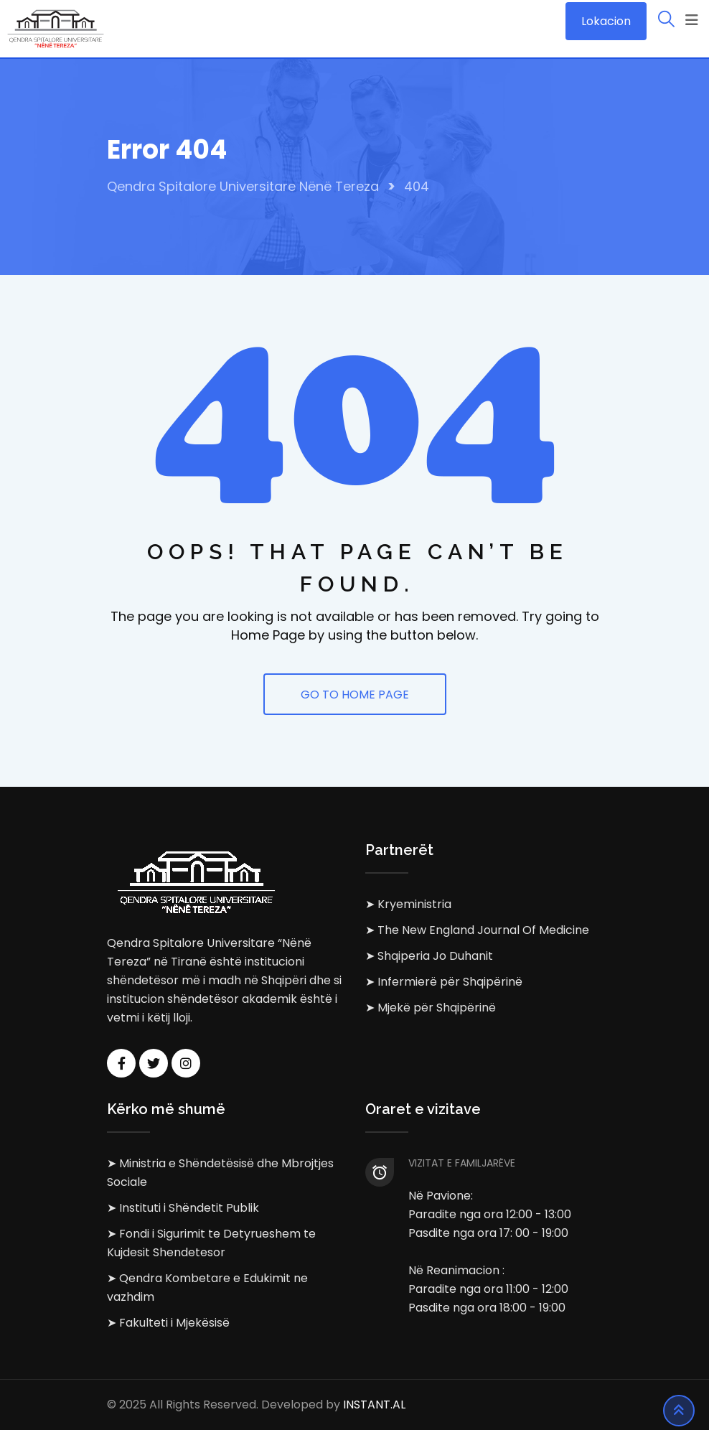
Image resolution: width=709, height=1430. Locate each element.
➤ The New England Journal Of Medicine (477, 930)
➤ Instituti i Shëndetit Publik (183, 1208)
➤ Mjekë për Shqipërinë (430, 1007)
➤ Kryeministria (408, 904)
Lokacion (606, 21)
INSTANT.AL (374, 1404)
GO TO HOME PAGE (355, 694)
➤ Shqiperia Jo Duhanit (429, 956)
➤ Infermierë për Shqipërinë (443, 981)
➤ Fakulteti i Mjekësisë (168, 1322)
